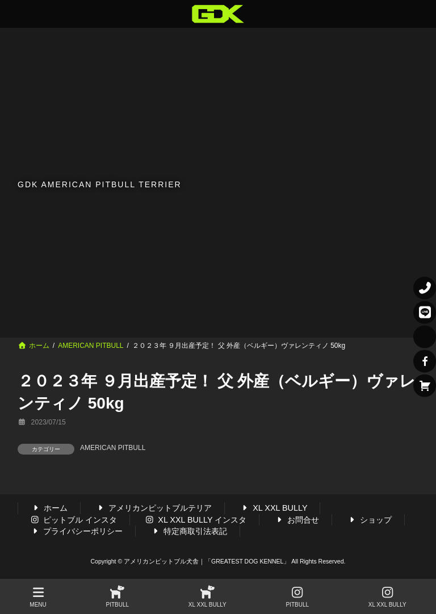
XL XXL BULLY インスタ (196, 519)
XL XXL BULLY (273, 508)
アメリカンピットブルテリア (153, 508)
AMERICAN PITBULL (112, 448)
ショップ (369, 519)
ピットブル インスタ (74, 519)
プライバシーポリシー (76, 531)
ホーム (49, 508)
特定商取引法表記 (189, 531)
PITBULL (117, 597)
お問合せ (296, 519)
